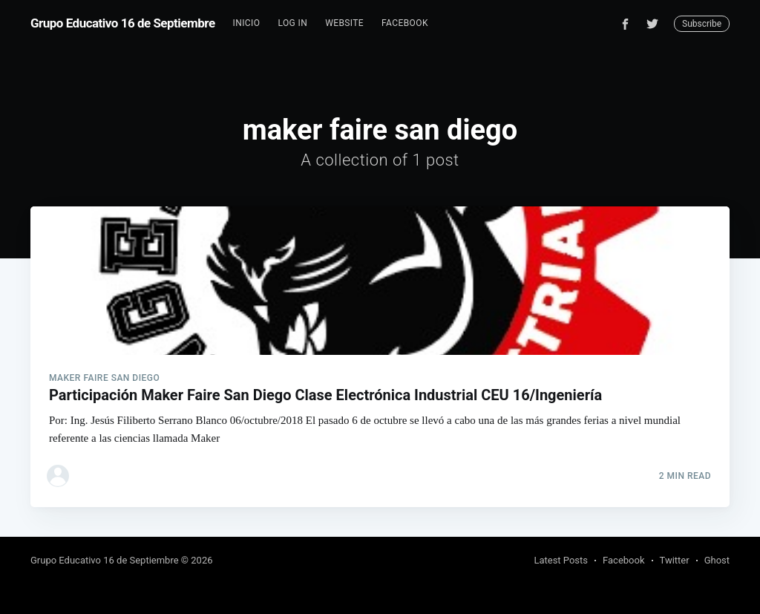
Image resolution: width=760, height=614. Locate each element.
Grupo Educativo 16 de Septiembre (122, 23)
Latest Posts (561, 560)
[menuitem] (246, 23)
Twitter (674, 560)
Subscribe (701, 24)
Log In (292, 23)
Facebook (404, 23)
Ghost (717, 560)
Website (344, 23)
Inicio (247, 23)
